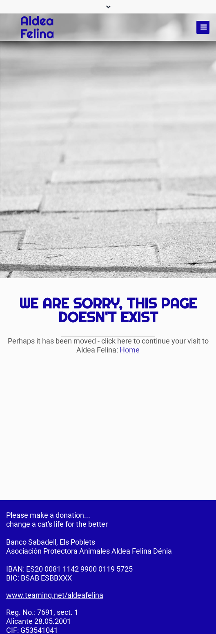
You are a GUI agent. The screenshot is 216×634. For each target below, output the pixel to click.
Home (130, 350)
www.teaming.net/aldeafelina (54, 595)
